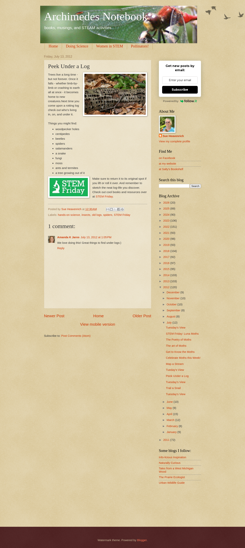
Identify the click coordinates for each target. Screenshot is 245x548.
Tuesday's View (175, 327)
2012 (166, 287)
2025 (166, 208)
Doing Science (77, 46)
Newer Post (54, 316)
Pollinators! (140, 46)
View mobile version (97, 324)
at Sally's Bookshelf (171, 169)
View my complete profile (174, 141)
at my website (167, 163)
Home (53, 46)
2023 (166, 220)
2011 (166, 439)
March (171, 420)
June (170, 401)
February (173, 426)
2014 (166, 275)
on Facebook (167, 158)
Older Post (142, 316)
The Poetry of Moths (178, 339)
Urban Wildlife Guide (172, 482)
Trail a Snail (173, 388)
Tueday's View (175, 369)
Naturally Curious (169, 462)
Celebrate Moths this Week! (183, 357)
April (170, 414)
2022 (166, 226)
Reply (61, 248)
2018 (166, 251)
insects (86, 214)
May (170, 407)
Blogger (142, 540)
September (174, 310)
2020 (166, 238)
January (172, 432)
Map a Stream (175, 363)
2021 (166, 232)
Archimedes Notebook (96, 16)
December (173, 292)
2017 (166, 257)
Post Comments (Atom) (76, 335)
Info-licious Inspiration (172, 457)
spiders (107, 214)
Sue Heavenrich (173, 136)
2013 (166, 281)
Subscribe (180, 89)
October (172, 304)
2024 (166, 214)
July (169, 322)
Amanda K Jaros (68, 237)
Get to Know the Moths (180, 351)
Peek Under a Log (177, 376)
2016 (166, 263)
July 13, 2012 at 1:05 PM (96, 237)
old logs (97, 214)
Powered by (180, 101)
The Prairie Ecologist (172, 477)
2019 (166, 244)
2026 (166, 202)
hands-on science (69, 214)
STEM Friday (104, 196)
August (171, 316)
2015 (166, 269)
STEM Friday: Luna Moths (182, 333)
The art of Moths (176, 345)
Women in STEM (109, 46)
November (173, 298)
